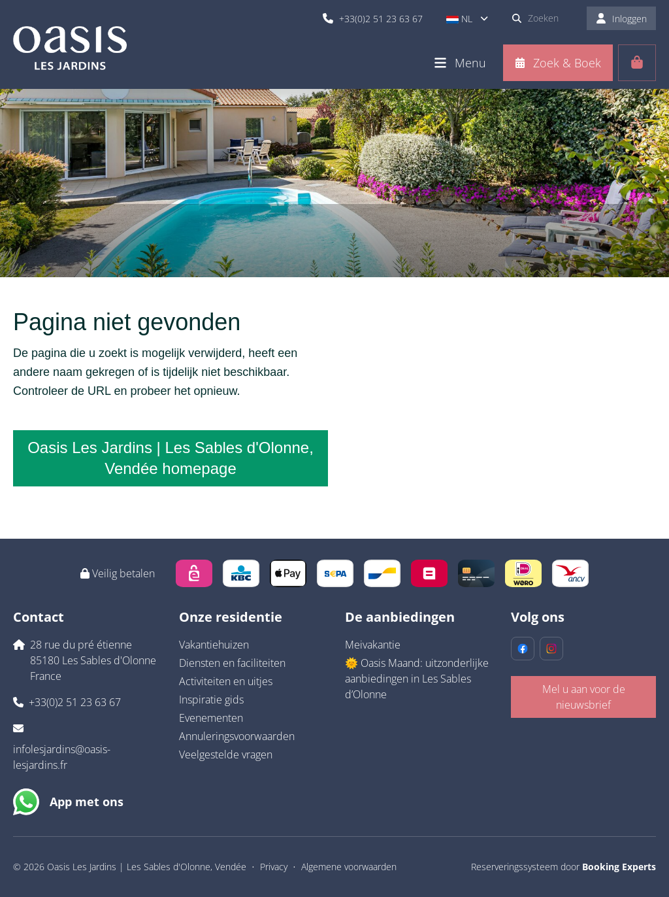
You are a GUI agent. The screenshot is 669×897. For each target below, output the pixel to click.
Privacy (273, 866)
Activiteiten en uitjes (225, 681)
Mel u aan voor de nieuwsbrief (583, 697)
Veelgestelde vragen (225, 754)
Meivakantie (372, 644)
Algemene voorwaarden (349, 866)
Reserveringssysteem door (563, 866)
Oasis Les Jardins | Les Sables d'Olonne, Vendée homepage (170, 458)
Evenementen (211, 718)
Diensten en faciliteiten (232, 663)
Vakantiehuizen (214, 644)
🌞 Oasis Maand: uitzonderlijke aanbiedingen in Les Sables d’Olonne (417, 679)
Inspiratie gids (211, 699)
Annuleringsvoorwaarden (237, 736)
